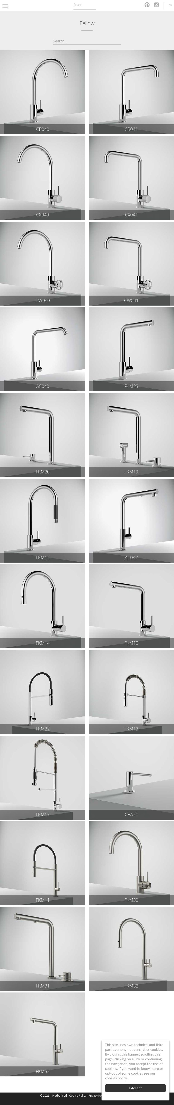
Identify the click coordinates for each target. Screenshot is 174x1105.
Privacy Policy (97, 1096)
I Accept (135, 1088)
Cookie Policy (77, 1096)
